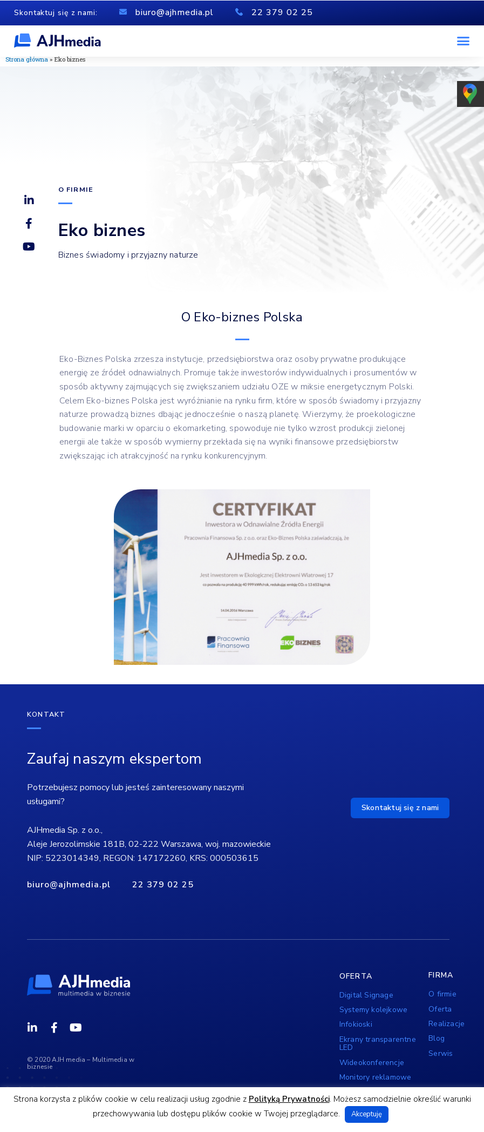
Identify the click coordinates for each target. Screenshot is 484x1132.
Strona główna (26, 59)
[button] (463, 41)
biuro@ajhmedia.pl (174, 12)
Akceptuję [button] (366, 1114)
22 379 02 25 (282, 12)
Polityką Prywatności (289, 1099)
